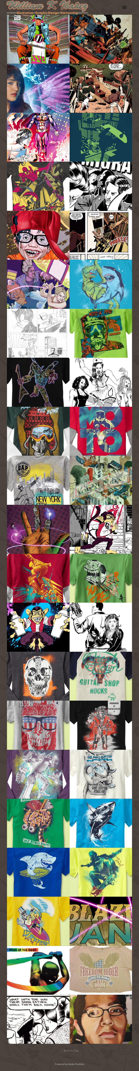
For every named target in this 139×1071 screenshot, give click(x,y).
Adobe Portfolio (76, 1064)
